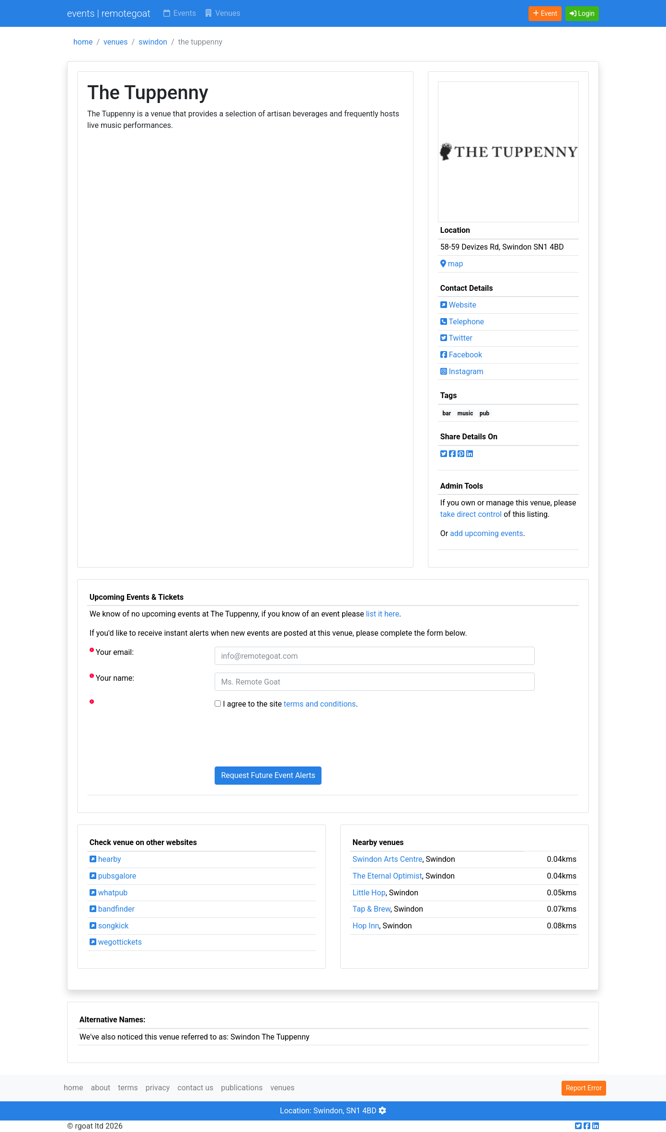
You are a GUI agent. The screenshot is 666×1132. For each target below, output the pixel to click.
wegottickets (116, 942)
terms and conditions (320, 704)
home (82, 41)
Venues (222, 13)
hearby (105, 859)
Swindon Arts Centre (388, 859)
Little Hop (369, 892)
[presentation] (287, 740)
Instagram (461, 371)
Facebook (461, 354)
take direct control (471, 514)
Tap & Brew (371, 909)
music (465, 413)
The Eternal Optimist (387, 875)
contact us (195, 1087)
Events (179, 13)
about (100, 1087)
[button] (582, 13)
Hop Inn (366, 925)
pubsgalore (113, 875)
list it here (382, 613)
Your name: (112, 678)
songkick (109, 925)
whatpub (109, 892)
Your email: (112, 652)
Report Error (584, 1088)
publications (242, 1087)
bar (447, 413)
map (451, 263)
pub (484, 413)
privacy (158, 1087)
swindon (152, 41)
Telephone (462, 321)
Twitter (456, 338)
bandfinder (112, 909)
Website (458, 304)
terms (128, 1087)
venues (115, 41)
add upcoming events (486, 533)
